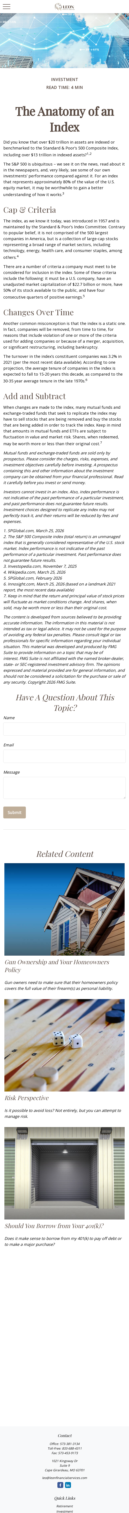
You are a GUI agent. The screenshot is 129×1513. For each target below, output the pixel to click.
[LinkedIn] (68, 1485)
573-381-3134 (70, 1444)
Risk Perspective (26, 1098)
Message (11, 772)
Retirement (64, 1506)
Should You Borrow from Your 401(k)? (53, 1226)
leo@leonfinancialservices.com (64, 1478)
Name (8, 717)
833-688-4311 (72, 1448)
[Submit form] (14, 812)
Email (8, 744)
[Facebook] (60, 1485)
